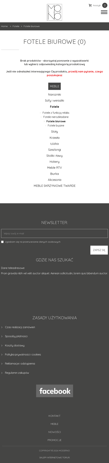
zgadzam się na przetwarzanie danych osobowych (32, 241)
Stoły (54, 131)
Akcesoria (54, 180)
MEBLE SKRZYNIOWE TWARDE (54, 186)
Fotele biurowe (56, 121)
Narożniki (54, 94)
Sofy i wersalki (54, 100)
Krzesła (54, 138)
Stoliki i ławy (54, 156)
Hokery (54, 161)
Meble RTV (54, 167)
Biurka (54, 174)
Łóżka (54, 144)
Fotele (54, 107)
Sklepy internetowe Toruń (54, 457)
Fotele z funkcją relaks (56, 112)
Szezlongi (54, 150)
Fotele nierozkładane (56, 117)
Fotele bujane (56, 125)
